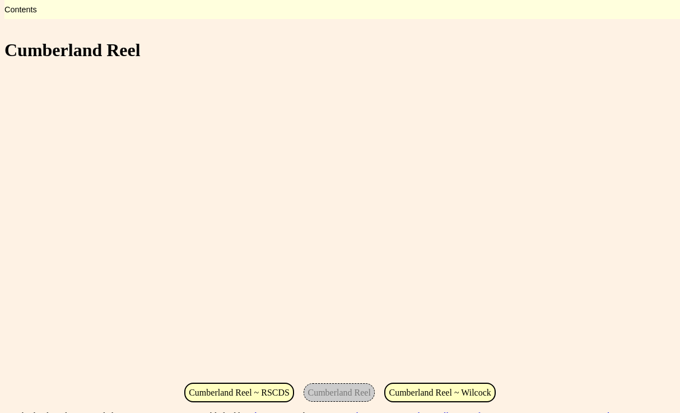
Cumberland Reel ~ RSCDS (239, 392)
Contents (20, 9)
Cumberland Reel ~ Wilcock (440, 392)
